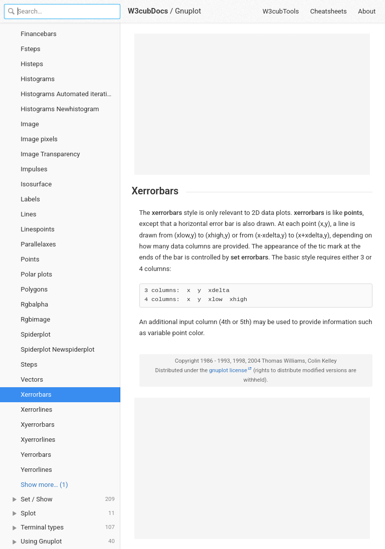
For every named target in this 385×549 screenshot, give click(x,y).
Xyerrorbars (37, 424)
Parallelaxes (38, 244)
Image (30, 124)
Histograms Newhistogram (60, 109)
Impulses (34, 169)
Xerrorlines (36, 409)
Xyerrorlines (38, 439)
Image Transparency (50, 154)
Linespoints (38, 229)
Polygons (34, 289)
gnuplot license (228, 370)
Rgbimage (35, 319)
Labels (30, 199)
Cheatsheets (328, 11)
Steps (29, 364)
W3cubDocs (148, 11)
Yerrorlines (36, 469)
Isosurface (36, 184)
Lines (28, 214)
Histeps (32, 64)
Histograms (38, 79)
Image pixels (39, 139)
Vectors (32, 379)
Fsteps (30, 49)
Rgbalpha (34, 304)
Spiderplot (35, 334)
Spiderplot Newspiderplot (57, 349)
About (366, 11)
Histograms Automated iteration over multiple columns (70, 94)
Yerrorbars (36, 454)
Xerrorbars (36, 394)
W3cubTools (281, 11)
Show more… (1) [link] (44, 484)
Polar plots (36, 274)
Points (30, 259)
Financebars (39, 34)
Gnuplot (188, 11)
